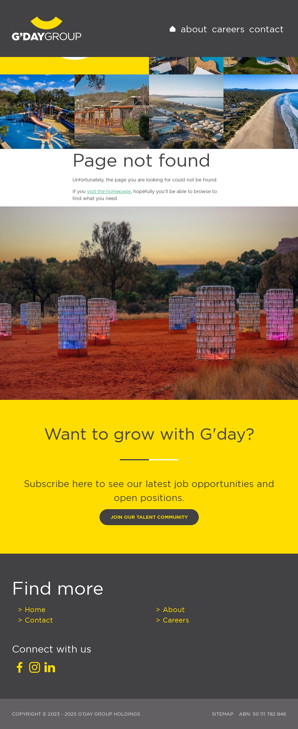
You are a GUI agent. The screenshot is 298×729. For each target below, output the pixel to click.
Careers (228, 36)
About (194, 36)
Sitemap (223, 714)
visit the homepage (109, 191)
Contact (266, 36)
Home (34, 609)
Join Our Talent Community (149, 517)
